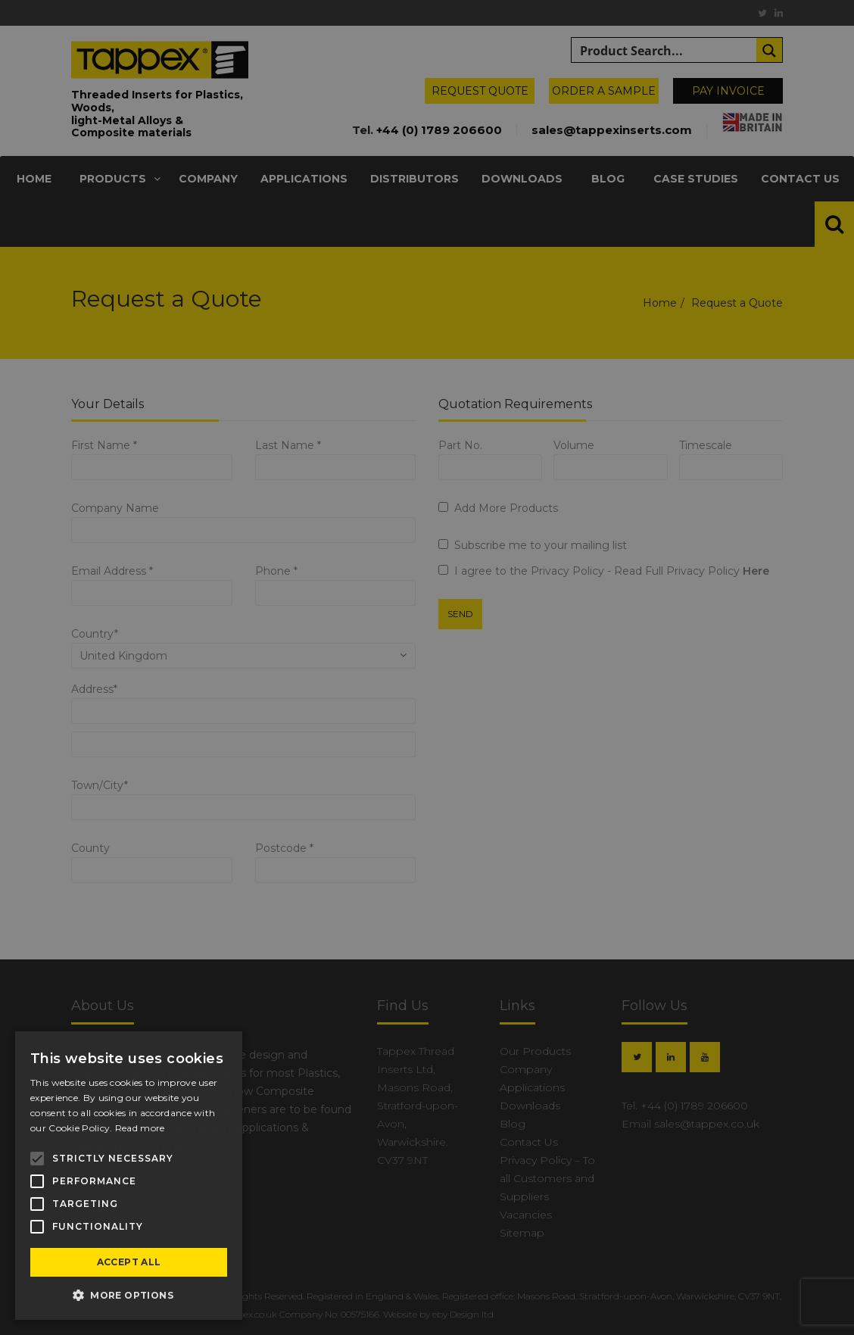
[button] (128, 1296)
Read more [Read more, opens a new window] (140, 1128)
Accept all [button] (129, 1262)
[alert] (427, 667)
